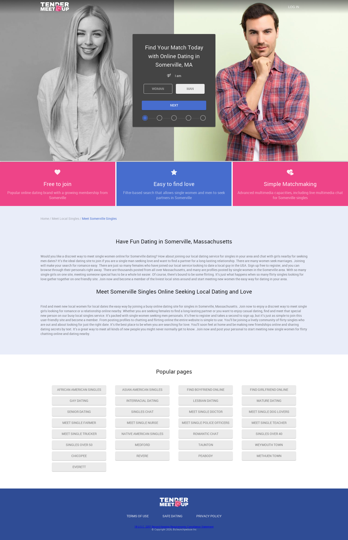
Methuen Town (269, 456)
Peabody (205, 456)
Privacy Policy (209, 516)
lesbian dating (205, 400)
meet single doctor (206, 411)
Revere (142, 456)
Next (174, 105)
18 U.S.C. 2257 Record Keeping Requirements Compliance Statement (174, 526)
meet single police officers (205, 422)
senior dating (79, 411)
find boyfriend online (205, 389)
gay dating (79, 400)
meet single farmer (79, 422)
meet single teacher (269, 422)
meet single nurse (142, 422)
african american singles (79, 389)
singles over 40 (269, 433)
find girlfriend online (269, 389)
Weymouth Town (269, 445)
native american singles (142, 433)
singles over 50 (79, 445)
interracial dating (142, 400)
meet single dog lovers (269, 411)
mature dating (269, 400)
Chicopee (79, 456)
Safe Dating (172, 516)
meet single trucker (79, 433)
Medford (142, 445)
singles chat (142, 411)
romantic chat (205, 433)
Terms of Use (138, 516)
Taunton (205, 445)
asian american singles (142, 389)
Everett (79, 467)
